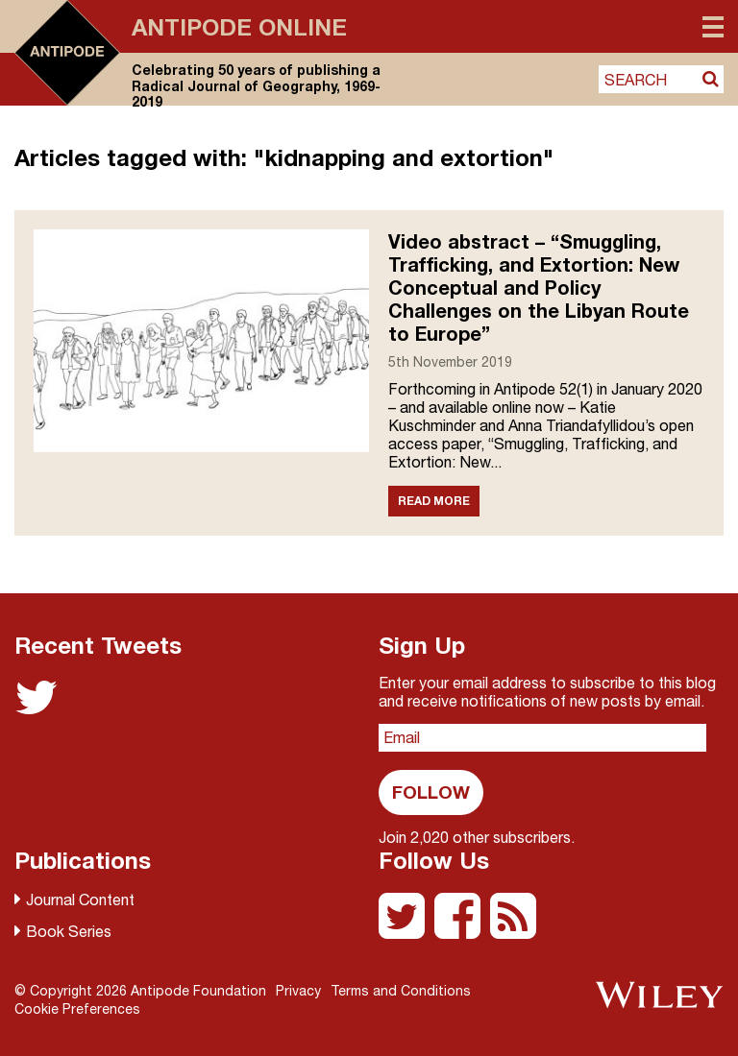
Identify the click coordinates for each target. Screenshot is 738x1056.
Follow (431, 791)
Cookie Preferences (77, 1009)
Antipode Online (239, 26)
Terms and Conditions (401, 990)
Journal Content (80, 899)
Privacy (298, 990)
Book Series (68, 931)
